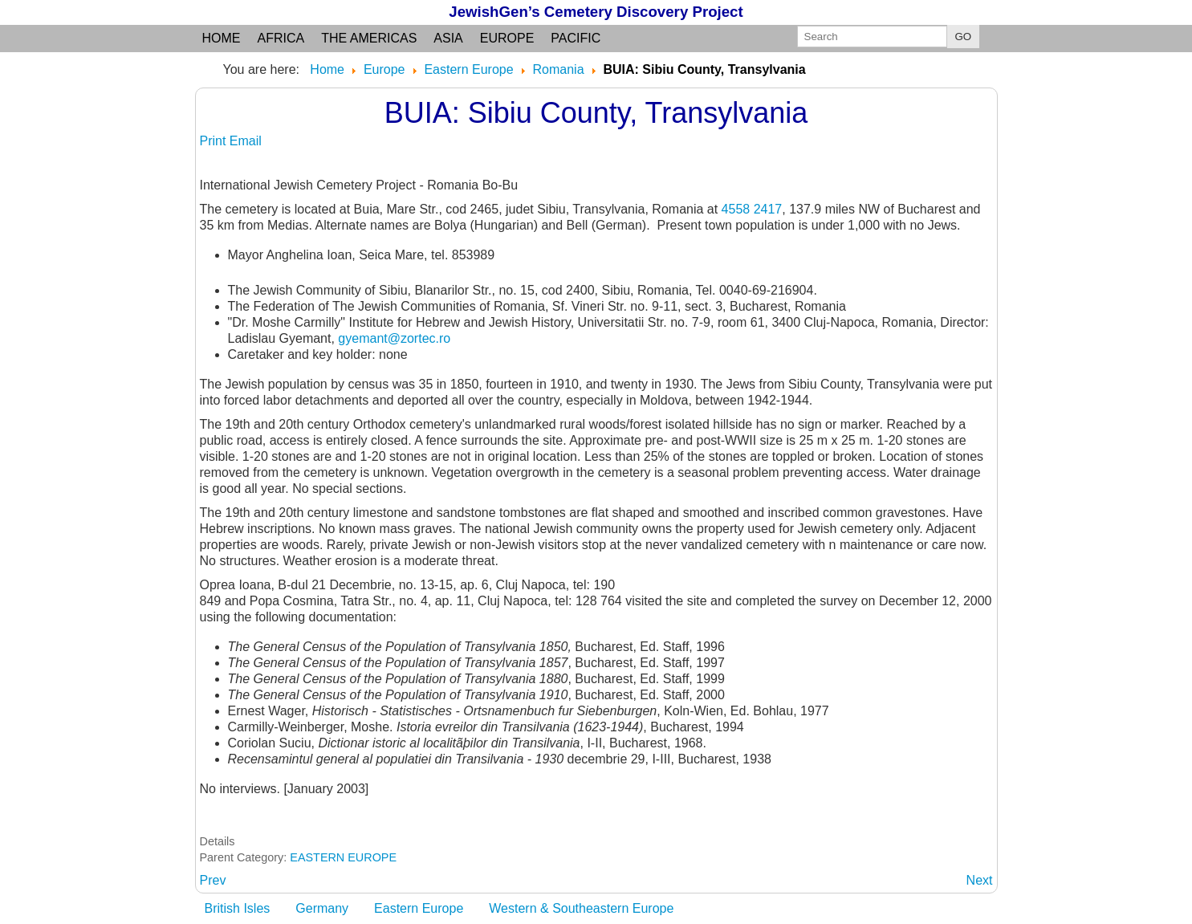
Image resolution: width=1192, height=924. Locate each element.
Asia (447, 38)
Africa (281, 38)
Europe (507, 38)
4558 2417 (752, 209)
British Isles (238, 908)
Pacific (575, 38)
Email (246, 141)
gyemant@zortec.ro (394, 338)
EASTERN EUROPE (343, 857)
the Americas (369, 38)
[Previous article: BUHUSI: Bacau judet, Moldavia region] (213, 880)
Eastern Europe (418, 908)
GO (963, 37)
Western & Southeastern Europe (581, 908)
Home (221, 38)
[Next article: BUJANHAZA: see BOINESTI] (979, 880)
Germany (321, 908)
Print (215, 141)
